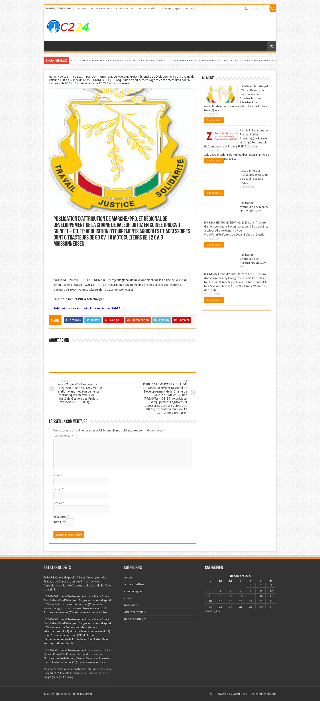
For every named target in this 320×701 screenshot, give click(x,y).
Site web (58, 503)
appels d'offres (134, 584)
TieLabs (271, 693)
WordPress (240, 693)
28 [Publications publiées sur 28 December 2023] (240, 606)
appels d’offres (124, 8)
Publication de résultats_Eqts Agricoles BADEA (86, 308)
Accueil (82, 8)
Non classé (131, 605)
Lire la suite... (214, 120)
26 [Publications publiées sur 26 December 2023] (220, 606)
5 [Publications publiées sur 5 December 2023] (220, 590)
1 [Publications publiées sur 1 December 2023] (251, 585)
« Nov (208, 611)
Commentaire (63, 436)
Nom (57, 475)
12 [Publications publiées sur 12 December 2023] (220, 596)
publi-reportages (170, 8)
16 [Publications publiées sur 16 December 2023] (261, 596)
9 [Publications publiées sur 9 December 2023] (261, 590)
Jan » (217, 611)
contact (189, 8)
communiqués (146, 8)
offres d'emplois (135, 612)
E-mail (58, 489)
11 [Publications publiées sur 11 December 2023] (210, 596)
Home (53, 76)
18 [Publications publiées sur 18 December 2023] (210, 601)
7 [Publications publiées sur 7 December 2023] (240, 590)
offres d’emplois (101, 8)
